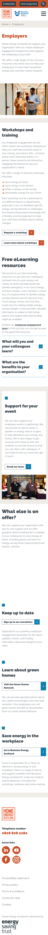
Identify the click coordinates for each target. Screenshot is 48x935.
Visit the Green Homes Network (16, 686)
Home (5, 24)
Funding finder (9, 4)
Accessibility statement (15, 878)
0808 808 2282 (14, 833)
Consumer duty (11, 897)
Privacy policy (10, 884)
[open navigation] (43, 14)
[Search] (43, 4)
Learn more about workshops (20, 242)
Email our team (15, 466)
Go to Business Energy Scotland (16, 752)
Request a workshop (15, 232)
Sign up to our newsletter (18, 622)
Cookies (6, 904)
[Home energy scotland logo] (7, 13)
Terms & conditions (13, 891)
